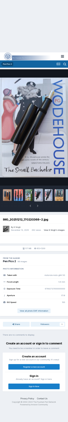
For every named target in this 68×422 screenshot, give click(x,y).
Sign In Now (34, 386)
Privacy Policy (27, 398)
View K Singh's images (54, 230)
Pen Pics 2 (9, 261)
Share (16, 324)
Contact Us (42, 398)
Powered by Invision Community (34, 405)
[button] (30, 206)
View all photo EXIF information (34, 311)
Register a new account (34, 367)
